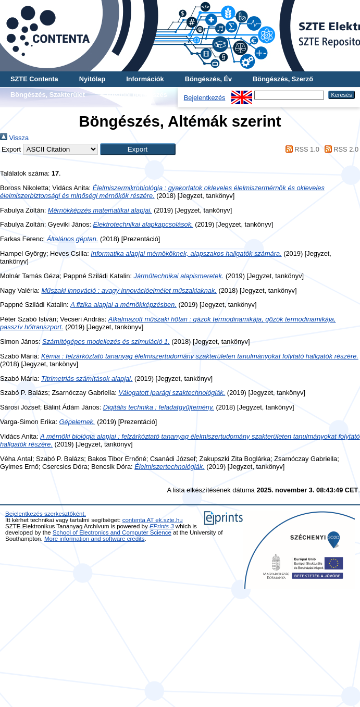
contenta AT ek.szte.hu (152, 520)
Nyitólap (92, 79)
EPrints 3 (162, 526)
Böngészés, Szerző (283, 79)
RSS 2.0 (339, 149)
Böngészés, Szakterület (47, 94)
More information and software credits (94, 539)
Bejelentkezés (205, 98)
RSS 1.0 (300, 149)
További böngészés (136, 94)
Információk (145, 79)
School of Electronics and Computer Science (112, 532)
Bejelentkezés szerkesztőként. (45, 514)
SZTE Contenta (34, 79)
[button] (138, 149)
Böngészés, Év (208, 79)
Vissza (14, 138)
